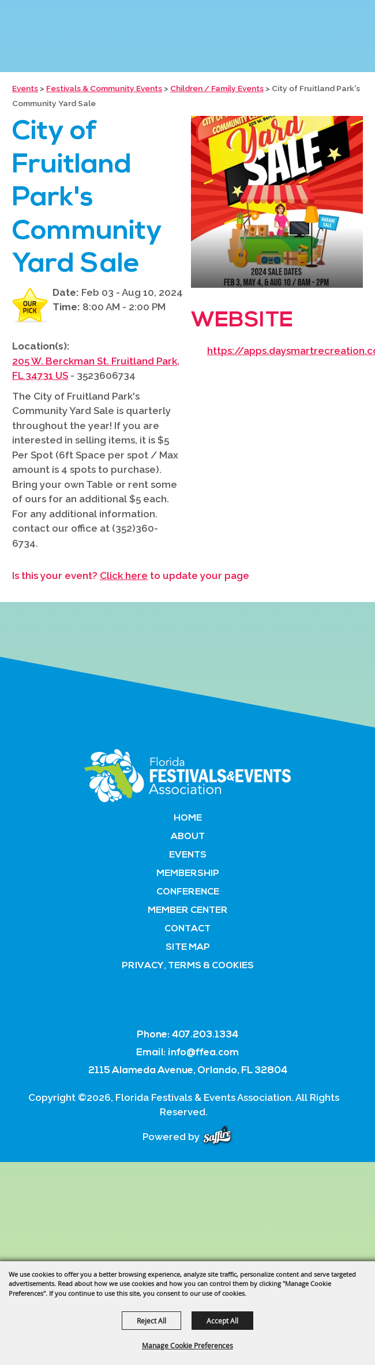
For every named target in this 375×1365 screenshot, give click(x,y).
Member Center (188, 910)
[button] (277, 202)
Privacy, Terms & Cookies (188, 966)
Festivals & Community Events (104, 88)
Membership (187, 873)
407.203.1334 (205, 1035)
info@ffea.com (203, 1053)
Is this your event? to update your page (130, 575)
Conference (187, 892)
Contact (187, 929)
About (188, 836)
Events (25, 88)
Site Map (188, 947)
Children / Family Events (217, 88)
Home (188, 818)
